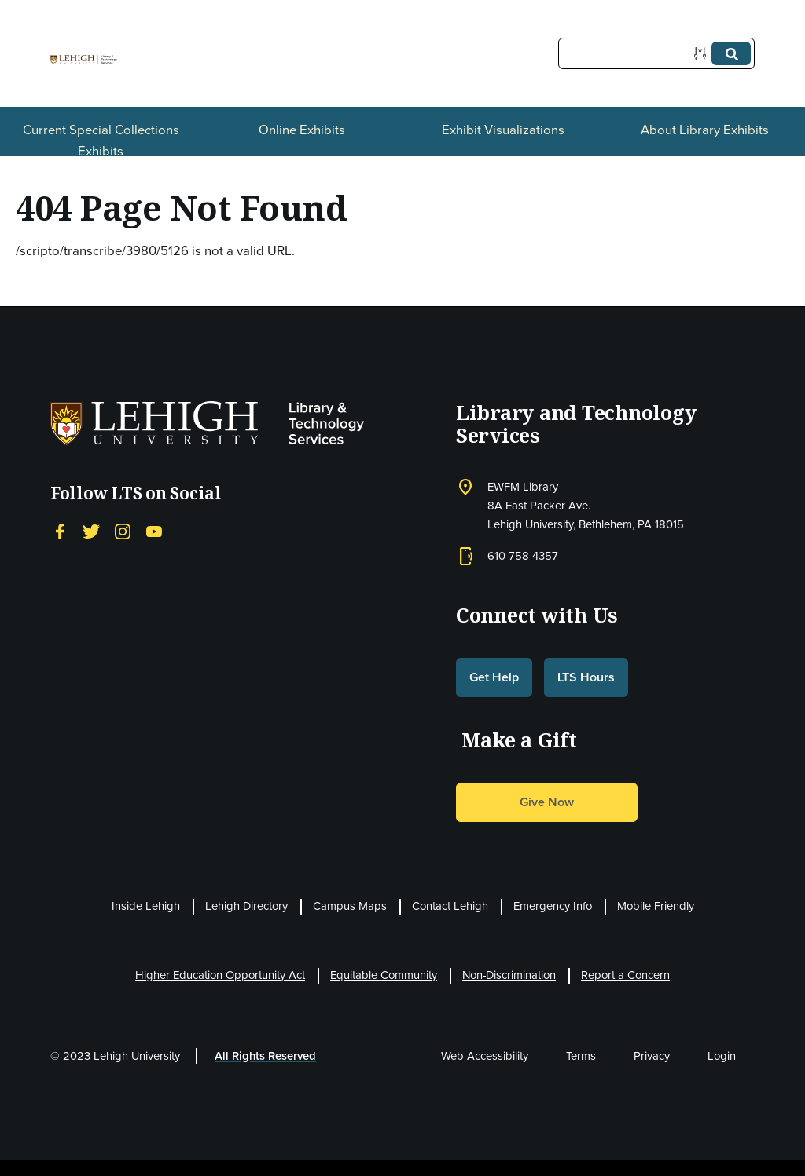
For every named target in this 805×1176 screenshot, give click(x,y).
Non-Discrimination (509, 975)
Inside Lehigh (146, 906)
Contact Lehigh (450, 906)
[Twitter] (91, 531)
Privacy (652, 1056)
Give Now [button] (547, 802)
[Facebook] (59, 531)
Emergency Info (552, 906)
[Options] (703, 53)
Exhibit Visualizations (503, 130)
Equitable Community (383, 975)
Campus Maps (350, 906)
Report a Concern (625, 975)
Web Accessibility (484, 1056)
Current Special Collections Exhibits (101, 140)
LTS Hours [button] (586, 677)
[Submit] (731, 53)
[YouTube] (154, 531)
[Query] (656, 53)
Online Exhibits (302, 130)
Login (722, 1056)
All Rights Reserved (265, 1056)
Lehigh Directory (246, 906)
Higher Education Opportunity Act (220, 975)
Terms (581, 1056)
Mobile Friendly (655, 906)
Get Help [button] (494, 677)
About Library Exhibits (705, 130)
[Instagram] (122, 531)
